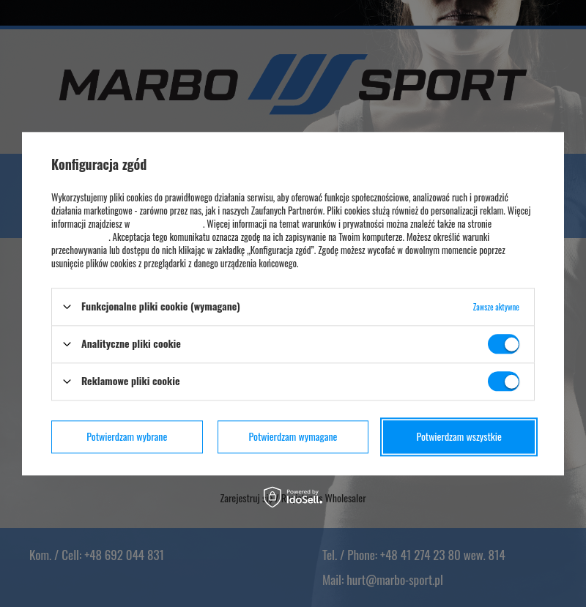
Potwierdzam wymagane (293, 436)
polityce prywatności (167, 223)
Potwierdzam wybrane (126, 436)
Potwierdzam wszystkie (458, 436)
